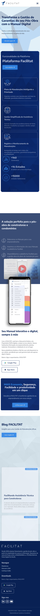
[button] (37, 3)
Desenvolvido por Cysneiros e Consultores (20, 613)
